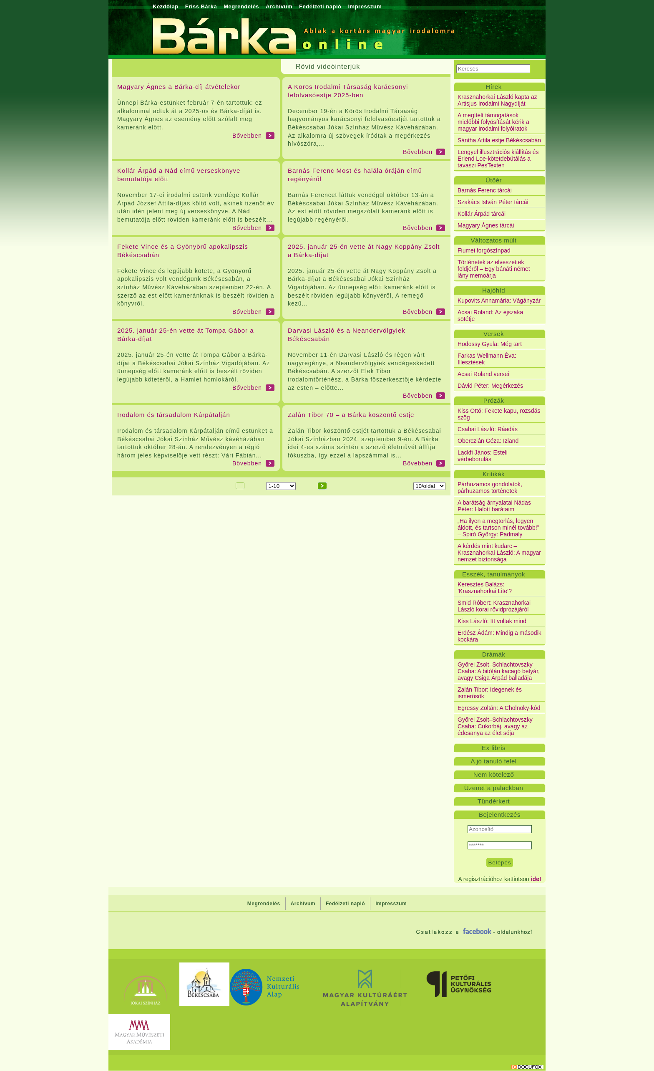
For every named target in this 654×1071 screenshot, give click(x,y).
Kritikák (494, 473)
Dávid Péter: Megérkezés (490, 385)
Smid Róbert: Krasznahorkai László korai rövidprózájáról (494, 606)
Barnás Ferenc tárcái (485, 190)
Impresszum (365, 6)
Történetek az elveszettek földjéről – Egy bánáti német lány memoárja (494, 269)
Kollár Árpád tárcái (482, 213)
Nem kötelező (493, 774)
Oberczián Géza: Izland (488, 440)
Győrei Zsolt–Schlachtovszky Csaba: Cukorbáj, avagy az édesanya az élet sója (495, 726)
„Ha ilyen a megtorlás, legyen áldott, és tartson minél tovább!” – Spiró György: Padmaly (498, 528)
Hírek (493, 86)
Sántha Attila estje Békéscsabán (499, 140)
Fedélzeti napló (320, 6)
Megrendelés (241, 6)
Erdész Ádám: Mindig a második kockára (499, 636)
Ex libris (494, 747)
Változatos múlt (493, 240)
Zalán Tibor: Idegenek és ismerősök (490, 693)
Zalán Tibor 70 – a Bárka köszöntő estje (351, 414)
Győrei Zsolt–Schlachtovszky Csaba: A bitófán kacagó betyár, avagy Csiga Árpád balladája (499, 671)
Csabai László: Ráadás (488, 429)
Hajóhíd (493, 290)
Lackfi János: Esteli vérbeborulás (483, 455)
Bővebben (247, 135)
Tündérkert (494, 801)
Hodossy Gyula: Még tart (490, 344)
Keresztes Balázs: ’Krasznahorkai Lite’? (485, 587)
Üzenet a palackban (493, 787)
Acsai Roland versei (483, 374)
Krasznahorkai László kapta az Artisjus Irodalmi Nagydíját (497, 100)
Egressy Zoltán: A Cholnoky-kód (499, 708)
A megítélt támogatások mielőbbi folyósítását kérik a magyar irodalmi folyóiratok (493, 122)
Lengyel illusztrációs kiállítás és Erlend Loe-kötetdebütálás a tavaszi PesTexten (498, 159)
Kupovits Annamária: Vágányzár (499, 300)
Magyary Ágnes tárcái (486, 225)
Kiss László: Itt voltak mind (492, 621)
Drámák (494, 654)
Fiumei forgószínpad (484, 250)
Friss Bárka (201, 6)
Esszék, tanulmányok (493, 574)
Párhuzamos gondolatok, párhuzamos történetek (490, 487)
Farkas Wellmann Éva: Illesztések (487, 359)
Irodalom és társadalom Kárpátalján (173, 414)
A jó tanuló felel (493, 761)
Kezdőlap (166, 6)
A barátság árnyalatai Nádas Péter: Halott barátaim (494, 506)
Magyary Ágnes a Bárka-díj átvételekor (178, 86)
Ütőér (493, 180)
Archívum (279, 6)
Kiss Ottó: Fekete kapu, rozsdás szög (499, 414)
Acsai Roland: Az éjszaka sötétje (490, 315)
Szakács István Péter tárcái (493, 202)
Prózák (493, 400)
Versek (493, 333)
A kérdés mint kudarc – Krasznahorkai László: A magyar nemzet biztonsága (499, 553)
